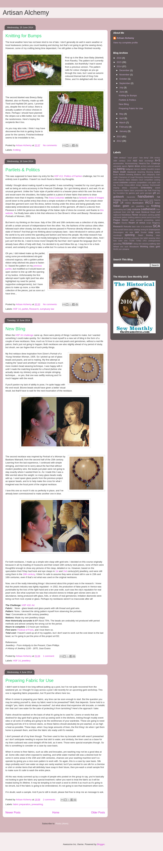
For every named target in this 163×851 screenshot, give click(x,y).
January (123, 131)
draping (116, 188)
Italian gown (121, 205)
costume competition (138, 182)
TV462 (138, 241)
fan (145, 190)
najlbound (117, 215)
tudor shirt (122, 241)
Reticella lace (130, 226)
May (121, 114)
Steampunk (118, 238)
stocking (127, 238)
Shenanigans (118, 232)
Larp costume (133, 209)
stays (158, 235)
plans (132, 220)
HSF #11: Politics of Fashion (68, 176)
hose (141, 200)
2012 (119, 141)
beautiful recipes (153, 169)
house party (148, 200)
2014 (119, 66)
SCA (156, 226)
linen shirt (126, 212)
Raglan (116, 222)
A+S (157, 160)
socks (157, 232)
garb (137, 193)
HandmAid (131, 197)
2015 (119, 62)
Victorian (127, 243)
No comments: (50, 145)
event (157, 188)
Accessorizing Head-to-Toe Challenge (142, 163)
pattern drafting (128, 217)
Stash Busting (145, 235)
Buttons (137, 174)
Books (115, 175)
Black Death (119, 172)
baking (121, 168)
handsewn (146, 196)
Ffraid (154, 190)
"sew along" (144, 158)
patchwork (117, 217)
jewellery (26, 660)
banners (137, 169)
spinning (129, 234)
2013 (119, 136)
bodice (157, 172)
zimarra (125, 249)
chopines (121, 180)
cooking (157, 180)
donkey (145, 185)
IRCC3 (149, 202)
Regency (156, 223)
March (122, 122)
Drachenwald (155, 185)
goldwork (118, 196)
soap (150, 232)
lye (132, 212)
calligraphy (151, 175)
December (124, 70)
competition (148, 180)
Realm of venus (137, 222)
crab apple (152, 182)
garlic (142, 193)
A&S (135, 160)
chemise (156, 177)
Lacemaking (118, 209)
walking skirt (154, 244)
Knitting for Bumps (23, 35)
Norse (135, 214)
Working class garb (150, 246)
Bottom (122, 174)
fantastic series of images (91, 197)
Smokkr (144, 232)
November (124, 74)
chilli (115, 180)
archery (144, 166)
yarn (120, 249)
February (124, 127)
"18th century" (119, 157)
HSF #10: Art (28, 605)
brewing (129, 174)
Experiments (118, 190)
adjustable (117, 166)
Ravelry (124, 223)
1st (56, 571)
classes (134, 180)
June (122, 91)
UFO (145, 241)
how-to (157, 200)
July (121, 87)
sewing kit (144, 230)
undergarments (154, 241)
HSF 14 (17, 309)
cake (144, 175)
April (121, 118)
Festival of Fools (25, 630)
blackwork (131, 172)
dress (124, 188)
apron (124, 166)
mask (137, 212)
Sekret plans (128, 230)
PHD (158, 217)
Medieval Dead (148, 212)
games (132, 193)
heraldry (125, 200)
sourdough (117, 235)
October (123, 79)
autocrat (150, 166)
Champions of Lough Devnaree (130, 177)
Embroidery (146, 187)
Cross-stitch (129, 185)
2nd (65, 571)
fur (127, 193)
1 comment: (49, 656)
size (131, 232)
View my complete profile (125, 42)
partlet (25, 309)
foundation (120, 193)
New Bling (15, 328)
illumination (137, 203)
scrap (115, 230)
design (138, 185)
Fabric (126, 190)
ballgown (129, 169)
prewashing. (37, 804)
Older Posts (98, 812)
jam (132, 206)
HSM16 (128, 203)
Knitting (17, 150)
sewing (137, 229)
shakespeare (154, 229)
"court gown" (132, 158)
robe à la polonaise (144, 227)
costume (123, 182)
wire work (124, 247)
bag (114, 169)
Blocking (149, 172)
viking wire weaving (141, 244)
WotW (115, 249)
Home (55, 812)
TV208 (131, 241)
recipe (148, 223)
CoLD (141, 180)
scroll (120, 229)
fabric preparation (21, 804)
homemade (133, 200)
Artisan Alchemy (26, 12)
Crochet (120, 185)
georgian (148, 193)
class (128, 180)
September (125, 83)
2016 (119, 58)
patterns (137, 217)
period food (151, 217)
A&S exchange (146, 161)
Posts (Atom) (62, 823)
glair (158, 193)
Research (34, 309)
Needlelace (126, 215)
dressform (134, 188)
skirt (137, 232)
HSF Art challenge (24, 335)
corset (116, 182)
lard (124, 209)
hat (158, 197)
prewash (139, 220)
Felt (149, 190)
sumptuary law (47, 309)
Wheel (116, 246)
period (143, 217)
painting (151, 215)
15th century (155, 158)
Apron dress (134, 166)
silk (126, 232)
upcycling (117, 244)
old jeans (143, 215)
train (115, 241)
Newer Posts (12, 812)
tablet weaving (149, 238)
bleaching (141, 172)
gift (154, 193)
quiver (157, 220)
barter (143, 169)
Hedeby (117, 200)
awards (157, 166)
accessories (118, 163)
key (147, 206)
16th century (119, 161)
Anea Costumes (57, 197)
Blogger (100, 844)
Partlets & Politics (22, 169)
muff (158, 212)
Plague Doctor (120, 220)
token (158, 238)
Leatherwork (148, 209)
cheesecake (148, 177)
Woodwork (134, 246)
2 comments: (49, 799)
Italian (157, 203)
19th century (29, 574)
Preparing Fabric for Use (29, 680)
